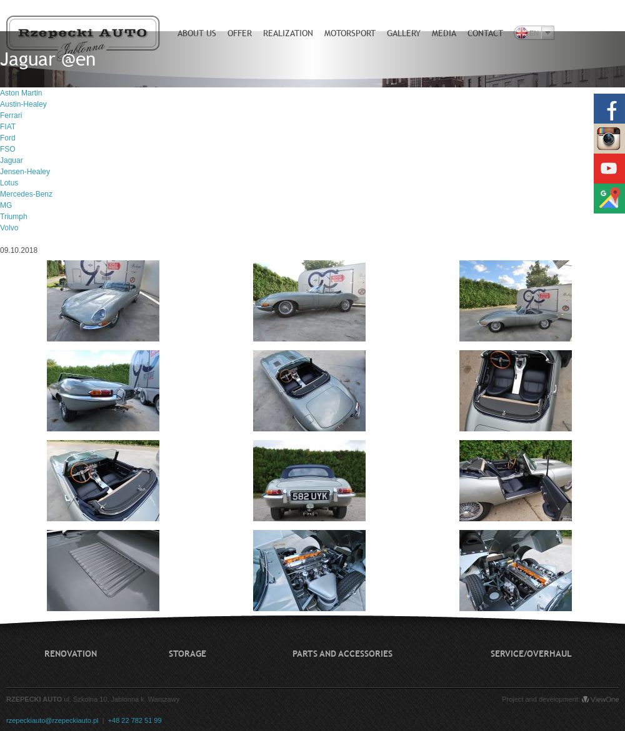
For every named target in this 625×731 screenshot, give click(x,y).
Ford (8, 138)
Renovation (70, 654)
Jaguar (11, 160)
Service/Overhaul (531, 654)
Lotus (9, 183)
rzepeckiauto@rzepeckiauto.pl (52, 720)
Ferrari (11, 115)
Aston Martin (21, 93)
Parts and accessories (342, 654)
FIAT (8, 126)
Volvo (9, 227)
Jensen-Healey (25, 171)
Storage (187, 654)
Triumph (14, 216)
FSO (8, 149)
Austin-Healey (23, 104)
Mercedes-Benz (26, 194)
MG (6, 205)
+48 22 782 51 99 (135, 720)
